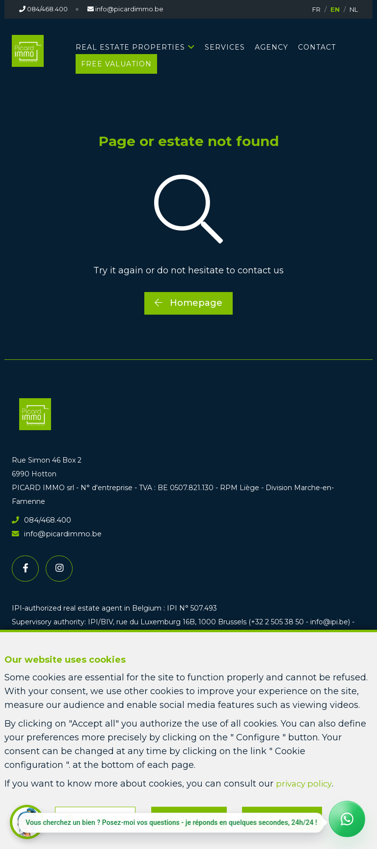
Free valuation (116, 63)
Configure (100, 817)
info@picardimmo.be (53, 533)
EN (335, 9)
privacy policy (306, 781)
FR (316, 9)
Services (225, 47)
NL (354, 9)
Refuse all (193, 817)
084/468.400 (40, 519)
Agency (271, 47)
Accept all (291, 817)
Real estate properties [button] (130, 47)
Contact (317, 47)
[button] (27, 822)
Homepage (188, 302)
